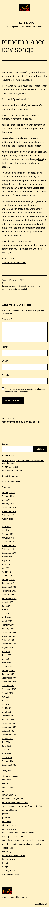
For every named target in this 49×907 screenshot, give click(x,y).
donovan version (33, 145)
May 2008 (6, 659)
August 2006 (7, 738)
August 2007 (7, 693)
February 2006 (8, 761)
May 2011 (6, 522)
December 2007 (9, 678)
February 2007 (8, 716)
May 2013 (6, 500)
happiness (6, 821)
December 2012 (9, 507)
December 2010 (9, 541)
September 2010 (9, 553)
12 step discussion (10, 776)
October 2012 (8, 515)
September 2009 (9, 598)
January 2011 (8, 538)
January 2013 (8, 504)
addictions (6, 780)
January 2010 (8, 583)
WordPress (25, 897)
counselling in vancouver (14, 262)
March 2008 (7, 666)
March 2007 (7, 712)
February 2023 (8, 496)
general (5, 814)
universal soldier (22, 109)
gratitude (6, 817)
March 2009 (7, 621)
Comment (7, 319)
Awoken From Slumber (12, 470)
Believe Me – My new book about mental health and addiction (23, 461)
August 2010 (7, 557)
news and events (9, 829)
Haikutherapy (24, 22)
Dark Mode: (41, 904)
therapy (5, 867)
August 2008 (7, 647)
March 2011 (7, 530)
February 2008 (8, 670)
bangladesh (11, 188)
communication (9, 795)
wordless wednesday (11, 874)
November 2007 (9, 681)
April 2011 (6, 526)
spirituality (6, 851)
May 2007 (6, 704)
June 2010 (6, 564)
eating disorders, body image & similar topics (22, 806)
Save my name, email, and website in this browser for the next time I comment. (25, 390)
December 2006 (9, 723)
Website (5, 375)
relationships (7, 848)
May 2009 (6, 613)
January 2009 (8, 628)
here (40, 159)
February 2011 (8, 534)
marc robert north (10, 72)
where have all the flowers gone (17, 151)
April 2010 (6, 572)
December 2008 (9, 632)
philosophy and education (13, 836)
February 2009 (8, 625)
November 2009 (9, 591)
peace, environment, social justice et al (19, 832)
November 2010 (9, 545)
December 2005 (9, 765)
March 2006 (7, 757)
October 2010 (8, 549)
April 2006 (6, 753)
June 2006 (6, 746)
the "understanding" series (13, 855)
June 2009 (6, 610)
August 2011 (7, 519)
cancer (5, 791)
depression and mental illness (15, 802)
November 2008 (9, 636)
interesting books (9, 825)
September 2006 (9, 735)
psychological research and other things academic (24, 840)
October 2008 (8, 640)
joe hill (39, 173)
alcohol (5, 783)
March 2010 (7, 576)
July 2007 (6, 697)
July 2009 (6, 606)
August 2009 (7, 602)
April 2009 (6, 617)
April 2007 (6, 708)
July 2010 (6, 560)
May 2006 (6, 750)
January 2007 (8, 719)
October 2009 (8, 594)
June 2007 (6, 700)
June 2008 (6, 655)
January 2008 (8, 674)
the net (5, 863)
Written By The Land (11, 467)
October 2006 (8, 731)
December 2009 (9, 587)
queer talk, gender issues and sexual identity (21, 844)
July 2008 (6, 651)
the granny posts (9, 859)
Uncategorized (8, 870)
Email (5, 361)
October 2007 (8, 685)
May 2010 (6, 568)
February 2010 (8, 579)
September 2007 (9, 689)
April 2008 (6, 663)
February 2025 (8, 492)
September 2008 (9, 644)
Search (5, 444)
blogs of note (7, 787)
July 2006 (6, 742)
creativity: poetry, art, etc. (24, 286)
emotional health (9, 810)
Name (5, 347)
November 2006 (9, 727)
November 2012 (9, 511)
